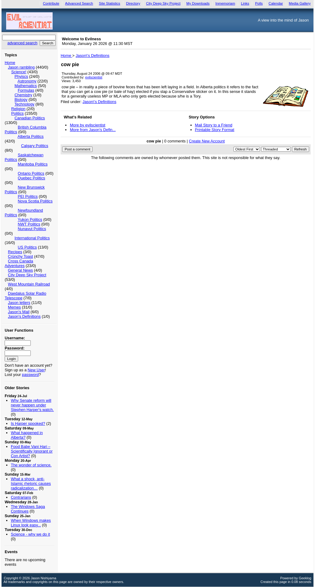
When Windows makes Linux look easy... (31, 522)
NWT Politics (29, 224)
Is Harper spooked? (28, 423)
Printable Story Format (214, 129)
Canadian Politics (29, 118)
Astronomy (27, 81)
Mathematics (25, 85)
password (30, 374)
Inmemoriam (225, 3)
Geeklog (305, 578)
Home (10, 62)
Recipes (15, 252)
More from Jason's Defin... (93, 129)
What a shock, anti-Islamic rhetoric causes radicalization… (31, 483)
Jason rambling (21, 67)
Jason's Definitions (24, 316)
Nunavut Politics (32, 228)
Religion (18, 108)
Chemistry (23, 95)
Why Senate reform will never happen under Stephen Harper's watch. (32, 405)
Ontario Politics (31, 173)
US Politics (27, 247)
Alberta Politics (31, 136)
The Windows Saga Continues (28, 508)
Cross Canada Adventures (19, 263)
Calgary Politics (34, 145)
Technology (24, 104)
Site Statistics (109, 3)
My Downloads (198, 3)
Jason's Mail (19, 311)
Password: (15, 348)
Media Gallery (300, 3)
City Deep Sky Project (163, 3)
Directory (133, 3)
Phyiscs (21, 76)
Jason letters (19, 302)
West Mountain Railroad (29, 284)
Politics (17, 113)
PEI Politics (28, 196)
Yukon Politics (30, 219)
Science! (18, 72)
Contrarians (21, 497)
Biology (20, 99)
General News (20, 270)
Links (245, 3)
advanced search (22, 43)
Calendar (276, 3)
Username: (15, 338)
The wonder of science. (31, 465)
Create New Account (207, 141)
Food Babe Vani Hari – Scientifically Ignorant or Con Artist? (32, 451)
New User (36, 370)
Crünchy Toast (20, 256)
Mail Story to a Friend (214, 125)
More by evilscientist (87, 125)
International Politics (32, 238)
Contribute (51, 3)
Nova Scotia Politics (35, 201)
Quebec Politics (31, 178)
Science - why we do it (30, 534)
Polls (259, 3)
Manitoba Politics (33, 164)
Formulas (26, 90)
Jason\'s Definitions (99, 101)
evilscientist (93, 77)
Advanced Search (79, 3)
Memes (14, 307)
